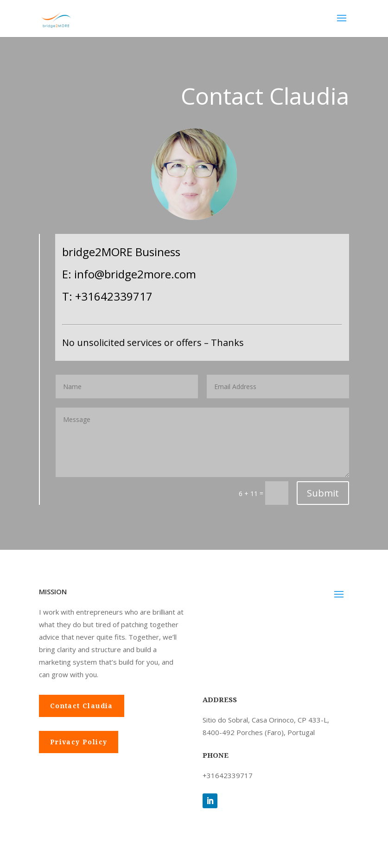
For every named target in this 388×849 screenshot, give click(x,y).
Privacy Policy (79, 741)
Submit (323, 493)
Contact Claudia (81, 705)
